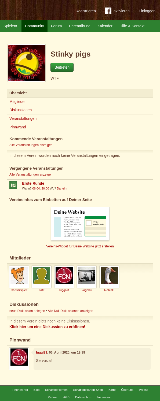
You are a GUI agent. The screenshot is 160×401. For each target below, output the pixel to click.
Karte (112, 389)
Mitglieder (17, 101)
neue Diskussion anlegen (27, 311)
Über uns (127, 389)
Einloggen (147, 11)
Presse (143, 389)
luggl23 (41, 352)
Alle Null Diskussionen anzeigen (70, 311)
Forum (56, 26)
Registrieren (86, 11)
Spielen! (10, 26)
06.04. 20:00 (40, 188)
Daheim (62, 188)
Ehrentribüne (79, 26)
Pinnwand (17, 127)
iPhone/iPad (20, 389)
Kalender (104, 26)
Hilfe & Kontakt (131, 26)
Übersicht (18, 93)
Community (34, 26)
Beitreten (62, 67)
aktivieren (117, 11)
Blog (36, 389)
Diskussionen (20, 110)
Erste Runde (33, 183)
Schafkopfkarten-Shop (88, 389)
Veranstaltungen (23, 118)
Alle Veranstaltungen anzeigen (31, 145)
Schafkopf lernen (56, 389)
